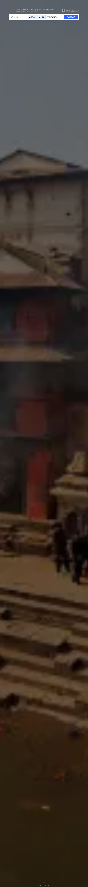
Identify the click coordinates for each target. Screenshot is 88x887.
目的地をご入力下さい (15, 16)
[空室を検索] (71, 17)
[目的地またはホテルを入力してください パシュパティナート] (18, 17)
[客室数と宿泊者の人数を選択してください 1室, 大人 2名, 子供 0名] (55, 17)
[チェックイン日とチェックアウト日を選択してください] (32, 17)
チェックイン (31, 16)
